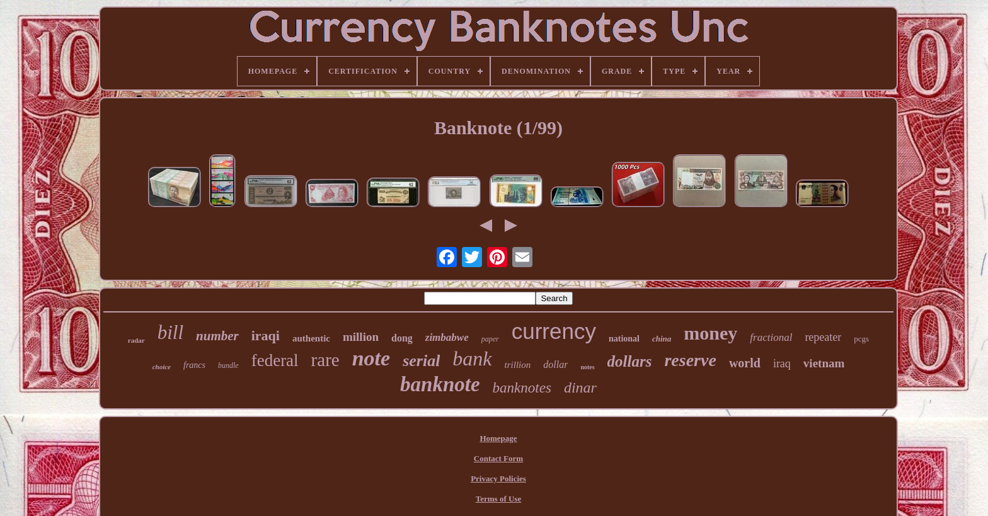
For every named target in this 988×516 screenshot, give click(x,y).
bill (170, 332)
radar (136, 340)
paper (490, 339)
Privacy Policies (498, 478)
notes (587, 367)
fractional (771, 337)
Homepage (498, 438)
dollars (629, 361)
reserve (690, 360)
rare (325, 360)
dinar (580, 387)
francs (194, 365)
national (624, 338)
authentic (311, 338)
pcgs (861, 338)
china (661, 338)
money (710, 333)
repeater (823, 337)
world (745, 363)
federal (275, 360)
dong (402, 338)
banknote (440, 384)
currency (554, 331)
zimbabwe (447, 337)
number (217, 335)
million (361, 336)
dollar (555, 364)
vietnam (823, 363)
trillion (518, 365)
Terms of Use (498, 498)
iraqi (265, 335)
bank (471, 358)
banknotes (522, 388)
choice (161, 366)
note (371, 358)
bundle (228, 365)
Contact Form (498, 458)
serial (421, 361)
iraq (782, 363)
